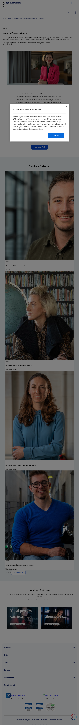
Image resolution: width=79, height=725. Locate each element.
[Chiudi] (66, 106)
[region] (39, 123)
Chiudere (56, 135)
